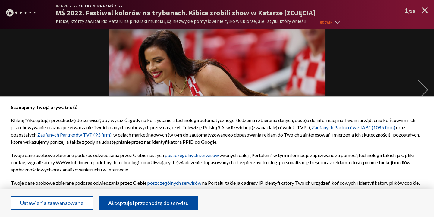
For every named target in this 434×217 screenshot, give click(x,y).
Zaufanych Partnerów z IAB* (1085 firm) (353, 127)
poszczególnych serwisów (192, 155)
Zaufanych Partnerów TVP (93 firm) (74, 134)
